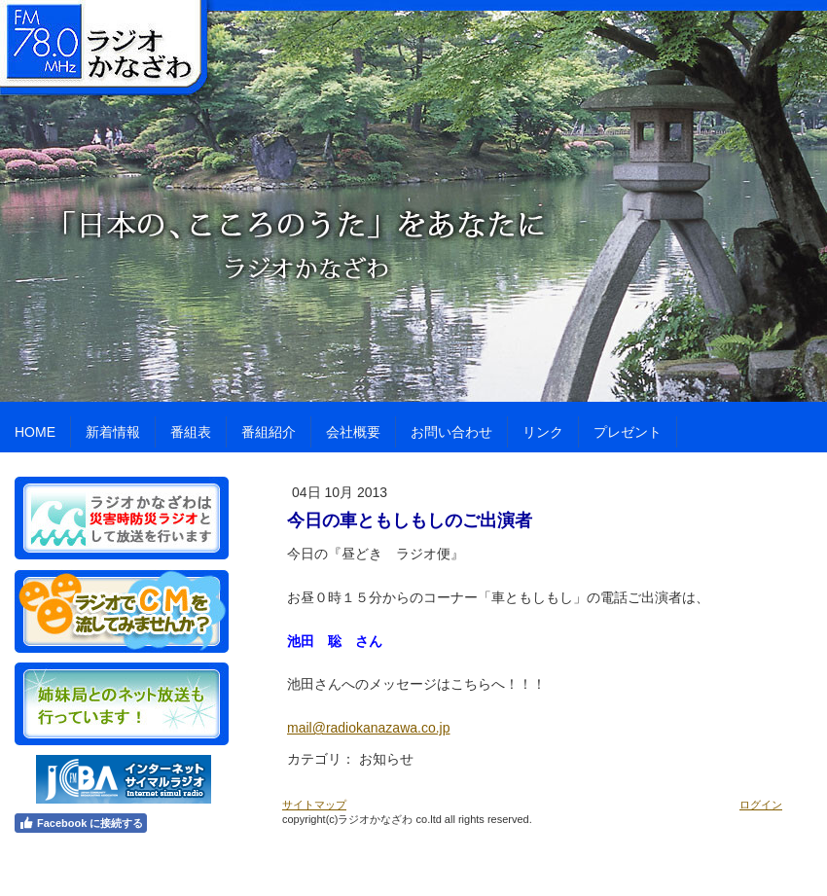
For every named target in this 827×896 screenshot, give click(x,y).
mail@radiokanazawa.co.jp (368, 727)
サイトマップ (314, 804)
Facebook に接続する (80, 823)
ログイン (760, 804)
